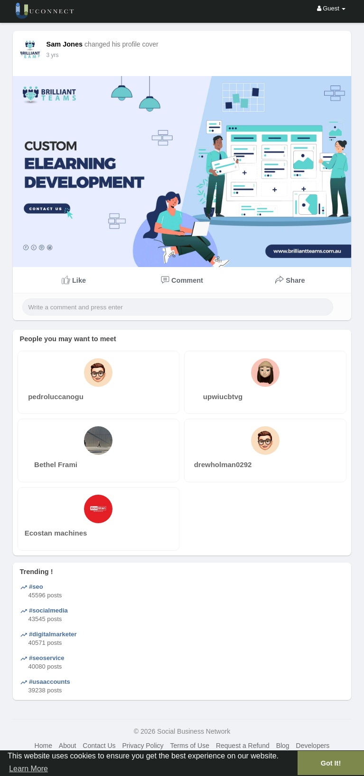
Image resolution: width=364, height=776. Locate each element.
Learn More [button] (28, 769)
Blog (282, 745)
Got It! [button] (331, 763)
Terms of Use (189, 745)
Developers (313, 745)
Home (43, 745)
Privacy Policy (142, 745)
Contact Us (99, 745)
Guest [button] (331, 8)
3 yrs (53, 55)
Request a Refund (243, 745)
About (67, 745)
